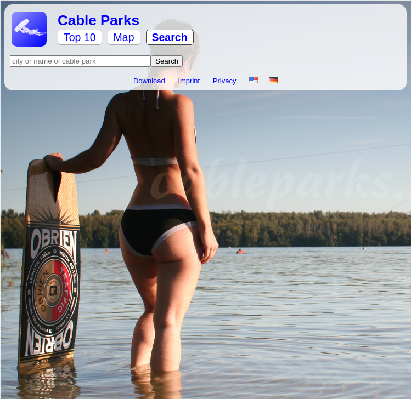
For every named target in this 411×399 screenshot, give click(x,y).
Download (150, 81)
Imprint (189, 81)
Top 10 (80, 37)
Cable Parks (98, 20)
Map (124, 37)
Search (170, 37)
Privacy (225, 81)
